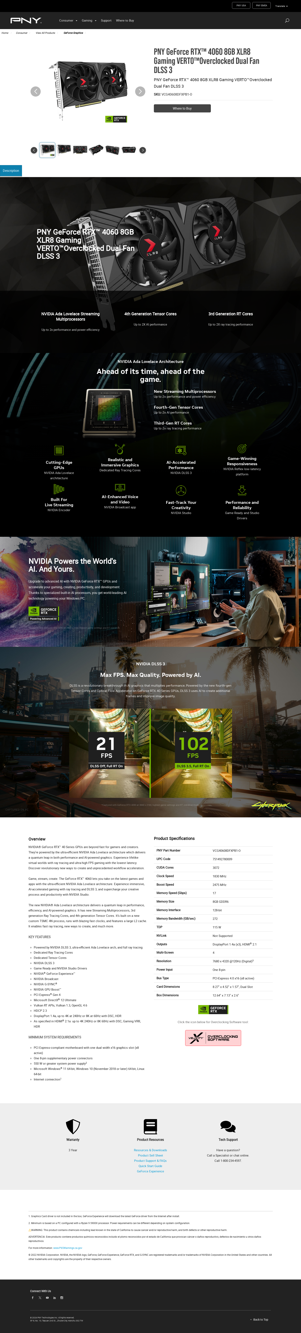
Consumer (66, 20)
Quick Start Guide (150, 1166)
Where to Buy (125, 20)
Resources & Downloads (150, 1150)
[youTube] (47, 1298)
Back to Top (260, 1319)
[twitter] (40, 1298)
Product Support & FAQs (150, 1161)
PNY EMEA (261, 5)
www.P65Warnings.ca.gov (67, 1247)
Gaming (87, 20)
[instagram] (62, 1298)
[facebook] (32, 1298)
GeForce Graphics (73, 32)
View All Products (45, 32)
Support (106, 20)
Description (12, 170)
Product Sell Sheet (150, 1155)
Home (5, 32)
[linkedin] (54, 1298)
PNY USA (241, 5)
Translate (280, 6)
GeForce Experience (150, 1171)
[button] (140, 91)
